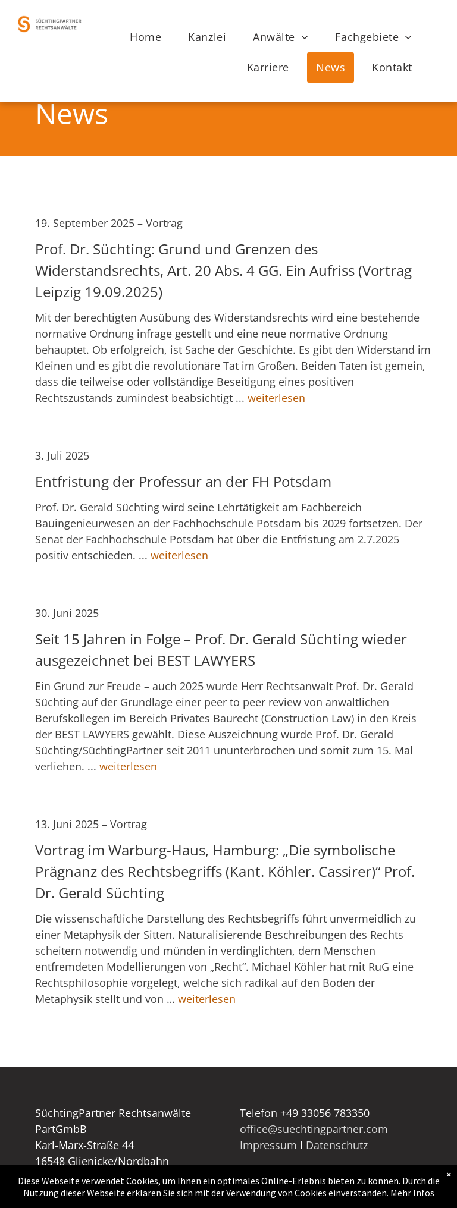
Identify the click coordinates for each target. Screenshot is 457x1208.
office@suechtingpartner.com (314, 1129)
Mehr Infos (412, 1195)
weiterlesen (276, 398)
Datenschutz (337, 1145)
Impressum (268, 1145)
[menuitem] (150, 37)
